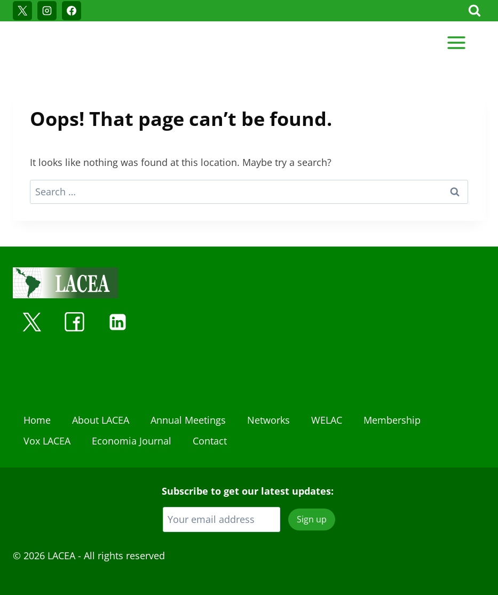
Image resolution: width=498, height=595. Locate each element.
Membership (392, 420)
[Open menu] (456, 42)
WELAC (326, 420)
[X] (22, 10)
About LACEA (100, 420)
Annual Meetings (188, 420)
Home (37, 420)
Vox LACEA (46, 440)
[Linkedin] (117, 321)
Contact (210, 440)
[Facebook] (71, 10)
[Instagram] (47, 10)
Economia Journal (131, 440)
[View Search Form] (474, 10)
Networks (268, 420)
